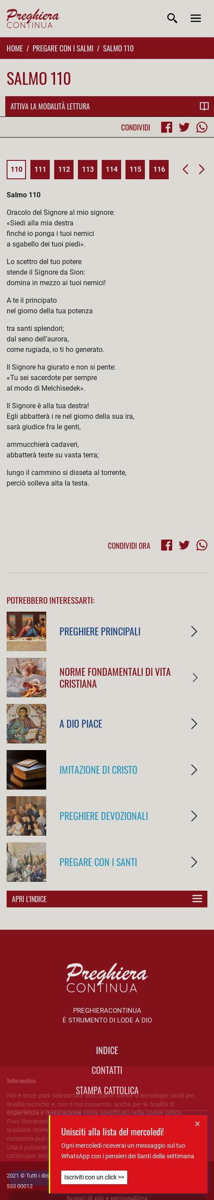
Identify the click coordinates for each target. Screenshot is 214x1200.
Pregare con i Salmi (63, 48)
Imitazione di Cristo (98, 769)
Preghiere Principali (99, 631)
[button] (185, 169)
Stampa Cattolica (107, 1090)
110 (16, 169)
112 (64, 169)
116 (159, 169)
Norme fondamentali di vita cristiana (115, 677)
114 (112, 169)
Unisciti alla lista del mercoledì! (112, 1131)
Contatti (107, 1070)
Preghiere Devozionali (103, 815)
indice (107, 1050)
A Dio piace (80, 723)
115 (135, 169)
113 (88, 169)
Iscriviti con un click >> (94, 1177)
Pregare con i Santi (98, 861)
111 (40, 169)
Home (15, 48)
